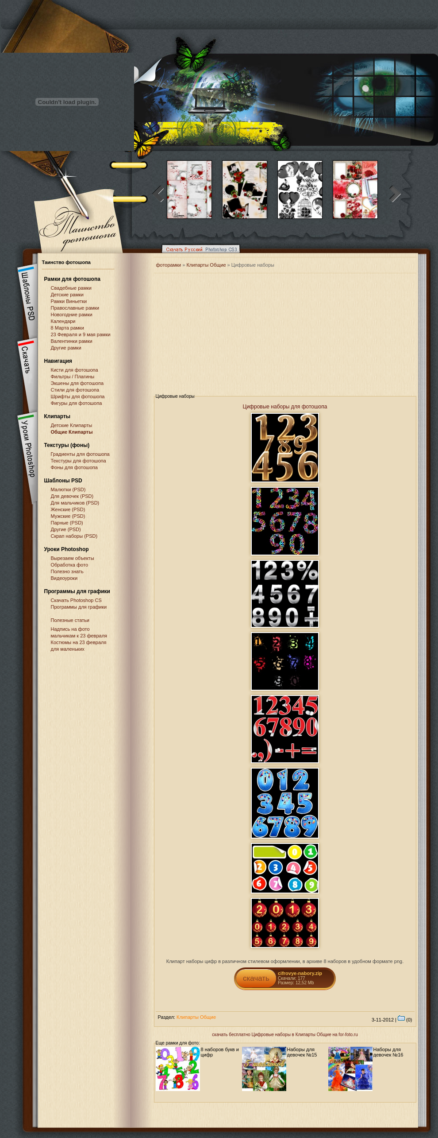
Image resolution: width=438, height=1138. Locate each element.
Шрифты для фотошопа (78, 396)
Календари (63, 321)
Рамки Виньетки (69, 301)
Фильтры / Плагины (73, 376)
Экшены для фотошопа (77, 383)
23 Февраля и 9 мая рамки (81, 334)
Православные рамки (75, 308)
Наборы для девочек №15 (302, 1052)
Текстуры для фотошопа (78, 460)
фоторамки (168, 265)
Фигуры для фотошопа (76, 403)
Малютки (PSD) (68, 489)
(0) (405, 1019)
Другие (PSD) (66, 529)
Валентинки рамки (71, 341)
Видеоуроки (64, 578)
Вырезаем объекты (72, 558)
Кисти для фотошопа (74, 370)
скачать (256, 978)
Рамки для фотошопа (72, 279)
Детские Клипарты (71, 425)
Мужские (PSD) (68, 516)
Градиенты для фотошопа (80, 454)
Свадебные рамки (71, 288)
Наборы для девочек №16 (388, 1052)
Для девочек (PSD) (72, 496)
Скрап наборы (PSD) (74, 536)
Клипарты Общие (206, 265)
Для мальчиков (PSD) (75, 502)
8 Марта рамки (67, 327)
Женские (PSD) (68, 509)
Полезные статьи (70, 620)
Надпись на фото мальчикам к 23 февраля (79, 632)
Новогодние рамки (71, 314)
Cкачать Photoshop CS (76, 600)
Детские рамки (67, 294)
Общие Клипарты (72, 432)
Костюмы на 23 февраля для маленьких (79, 646)
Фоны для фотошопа (74, 467)
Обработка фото (69, 564)
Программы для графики (79, 607)
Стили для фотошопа (75, 389)
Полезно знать (67, 571)
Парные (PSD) (67, 522)
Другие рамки (66, 347)
